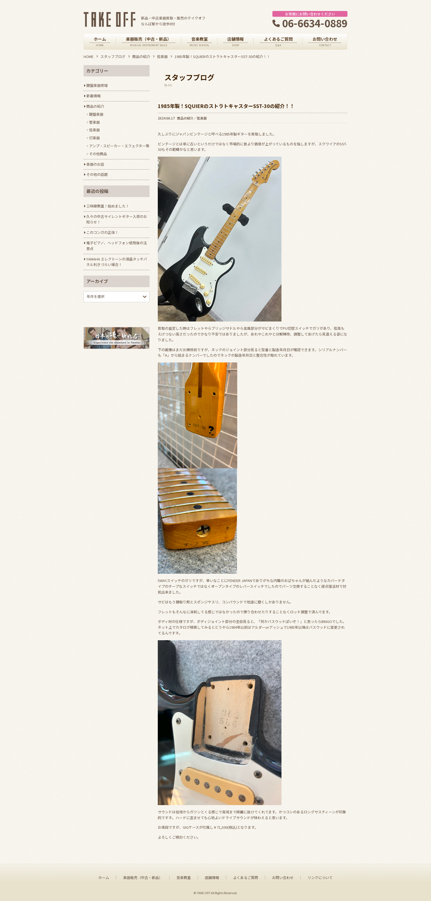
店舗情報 (212, 877)
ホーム (103, 877)
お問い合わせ (283, 877)
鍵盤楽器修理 (97, 85)
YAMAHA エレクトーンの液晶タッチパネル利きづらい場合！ (116, 261)
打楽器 (94, 137)
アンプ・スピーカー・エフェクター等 (119, 145)
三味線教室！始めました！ (107, 206)
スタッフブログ (112, 56)
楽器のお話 (95, 164)
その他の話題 (97, 174)
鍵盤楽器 (96, 114)
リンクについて (320, 877)
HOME (88, 56)
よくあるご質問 (245, 877)
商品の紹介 (141, 56)
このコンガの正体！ (102, 232)
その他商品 (98, 153)
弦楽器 (162, 56)
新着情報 (93, 95)
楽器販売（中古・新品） (142, 877)
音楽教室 (183, 877)
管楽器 (94, 122)
